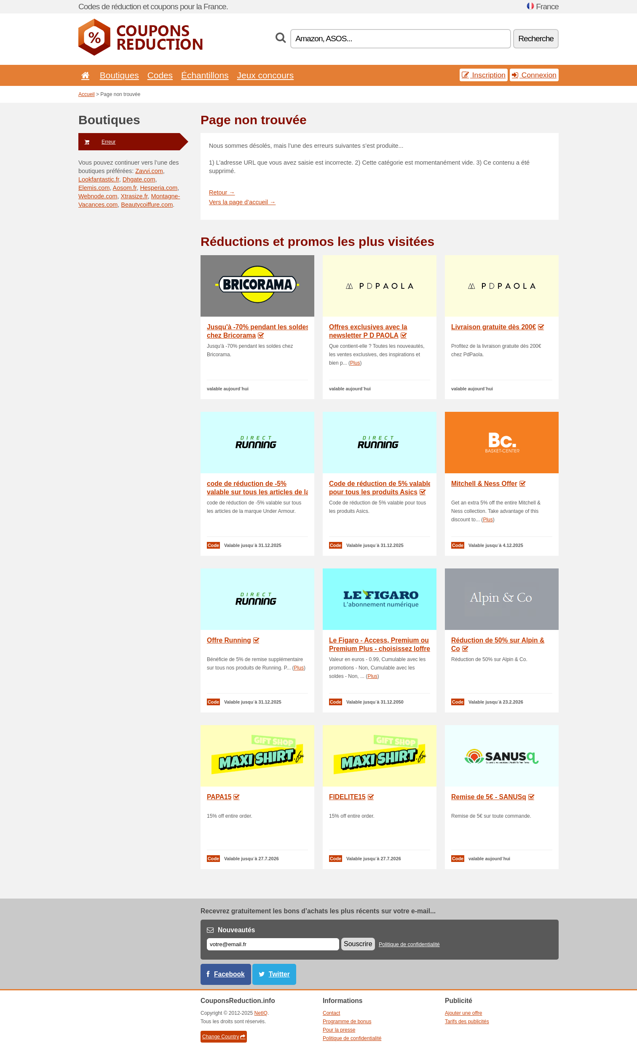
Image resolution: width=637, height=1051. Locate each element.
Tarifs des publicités (467, 1021)
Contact (331, 1013)
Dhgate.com (139, 179)
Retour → (222, 192)
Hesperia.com (158, 187)
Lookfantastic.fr (98, 179)
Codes (160, 75)
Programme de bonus (347, 1021)
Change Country (223, 1037)
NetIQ (261, 1013)
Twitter (279, 974)
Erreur (96, 141)
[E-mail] (273, 944)
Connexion (534, 75)
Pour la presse (339, 1030)
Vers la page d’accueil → (242, 202)
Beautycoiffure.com (147, 204)
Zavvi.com (149, 171)
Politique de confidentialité (409, 944)
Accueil (86, 94)
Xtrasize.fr (134, 196)
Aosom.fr (125, 187)
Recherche (536, 38)
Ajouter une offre (463, 1013)
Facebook (229, 974)
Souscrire (358, 943)
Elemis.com (94, 187)
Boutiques (119, 75)
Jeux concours (265, 75)
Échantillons (205, 75)
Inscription (484, 75)
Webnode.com (98, 196)
